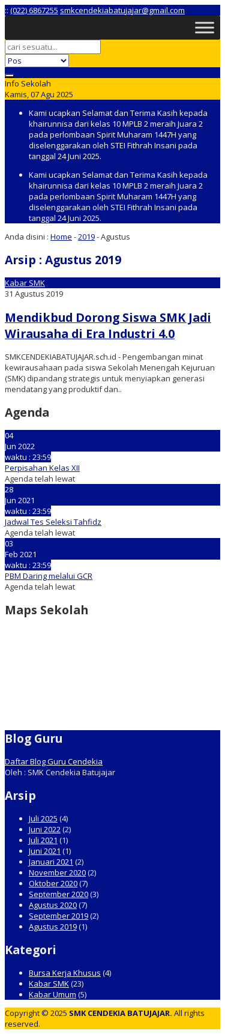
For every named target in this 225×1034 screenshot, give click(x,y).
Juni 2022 (45, 829)
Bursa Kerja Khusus (65, 972)
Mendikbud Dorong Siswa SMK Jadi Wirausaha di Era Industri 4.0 (108, 325)
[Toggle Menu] (204, 27)
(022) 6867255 (34, 10)
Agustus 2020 (53, 904)
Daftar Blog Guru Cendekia (54, 761)
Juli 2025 (43, 818)
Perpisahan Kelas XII (42, 467)
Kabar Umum (52, 994)
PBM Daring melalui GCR (48, 575)
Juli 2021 (43, 840)
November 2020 (57, 872)
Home (61, 236)
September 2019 (58, 915)
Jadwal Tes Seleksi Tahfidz (53, 521)
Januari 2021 (51, 861)
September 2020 (58, 894)
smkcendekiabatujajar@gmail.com (122, 10)
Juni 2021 (45, 850)
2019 (86, 236)
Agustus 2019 (53, 926)
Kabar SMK (25, 282)
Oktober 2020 (53, 883)
